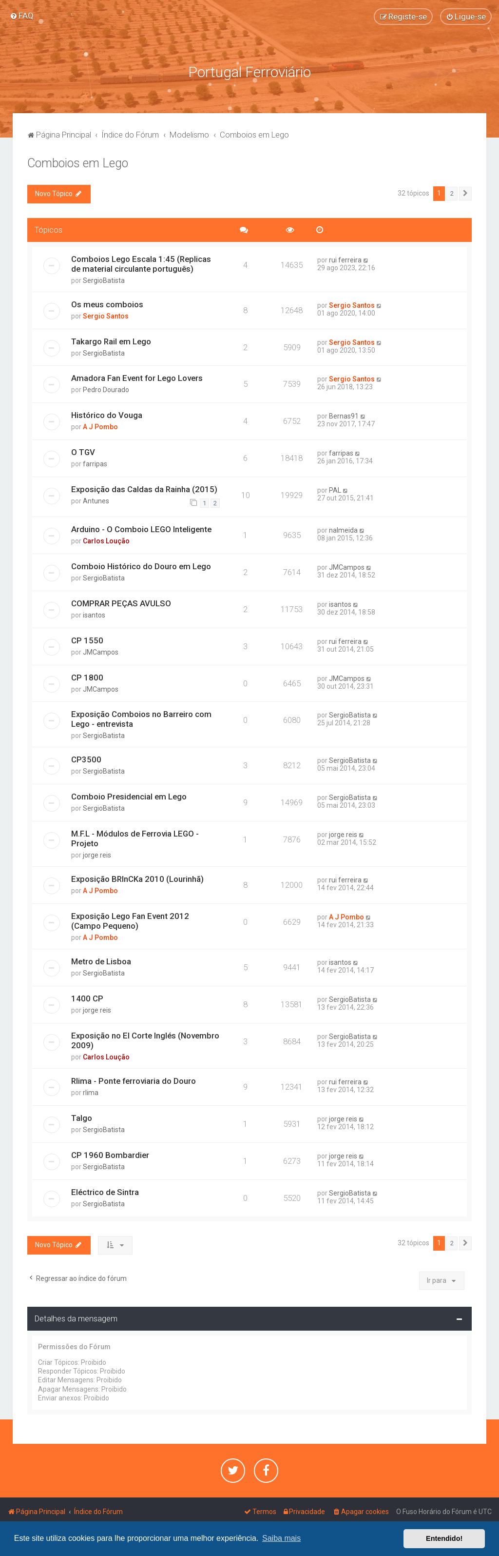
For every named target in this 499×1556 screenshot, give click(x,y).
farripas (95, 463)
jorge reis (97, 854)
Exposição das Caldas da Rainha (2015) (144, 488)
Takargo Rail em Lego (111, 340)
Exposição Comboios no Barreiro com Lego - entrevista (141, 718)
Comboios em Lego (77, 162)
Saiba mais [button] (281, 1538)
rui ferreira (345, 259)
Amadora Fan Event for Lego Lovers (137, 377)
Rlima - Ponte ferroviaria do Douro (133, 1080)
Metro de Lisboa (101, 960)
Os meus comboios (107, 303)
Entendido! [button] (444, 1538)
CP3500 (86, 759)
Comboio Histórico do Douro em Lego (141, 565)
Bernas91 (344, 415)
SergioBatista (104, 279)
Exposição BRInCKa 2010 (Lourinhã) (137, 878)
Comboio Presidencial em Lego (129, 796)
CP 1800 (87, 676)
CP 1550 (87, 639)
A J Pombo (100, 426)
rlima (90, 1092)
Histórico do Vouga (106, 414)
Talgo (81, 1117)
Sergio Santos (106, 315)
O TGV (83, 452)
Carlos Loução (106, 540)
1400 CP (87, 997)
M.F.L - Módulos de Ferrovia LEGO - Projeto (135, 838)
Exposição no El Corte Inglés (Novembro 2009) (145, 1039)
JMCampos (347, 566)
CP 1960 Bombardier (110, 1154)
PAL (335, 489)
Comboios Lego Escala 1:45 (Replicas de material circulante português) (141, 263)
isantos (94, 614)
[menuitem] (21, 15)
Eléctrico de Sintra (105, 1191)
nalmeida (343, 529)
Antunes (96, 500)
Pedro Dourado (106, 389)
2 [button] (452, 192)
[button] (465, 192)
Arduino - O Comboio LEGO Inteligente (141, 528)
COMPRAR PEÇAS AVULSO (121, 602)
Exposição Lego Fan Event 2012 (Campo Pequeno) (130, 920)
